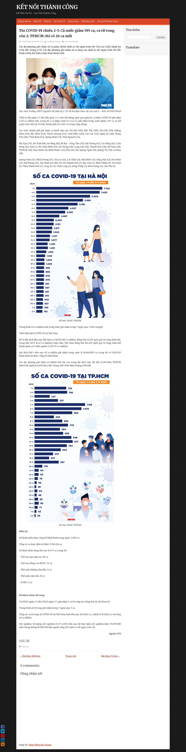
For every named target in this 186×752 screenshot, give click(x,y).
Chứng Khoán (24, 21)
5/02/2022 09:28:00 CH (32, 41)
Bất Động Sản (88, 21)
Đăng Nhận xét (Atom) (40, 745)
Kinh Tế (37, 21)
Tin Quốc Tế (59, 21)
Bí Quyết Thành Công (107, 21)
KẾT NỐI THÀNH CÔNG (47, 7)
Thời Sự (47, 21)
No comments (71, 41)
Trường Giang (53, 41)
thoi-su (25, 646)
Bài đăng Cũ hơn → (110, 656)
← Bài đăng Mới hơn (30, 656)
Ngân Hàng (73, 21)
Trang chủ (70, 656)
